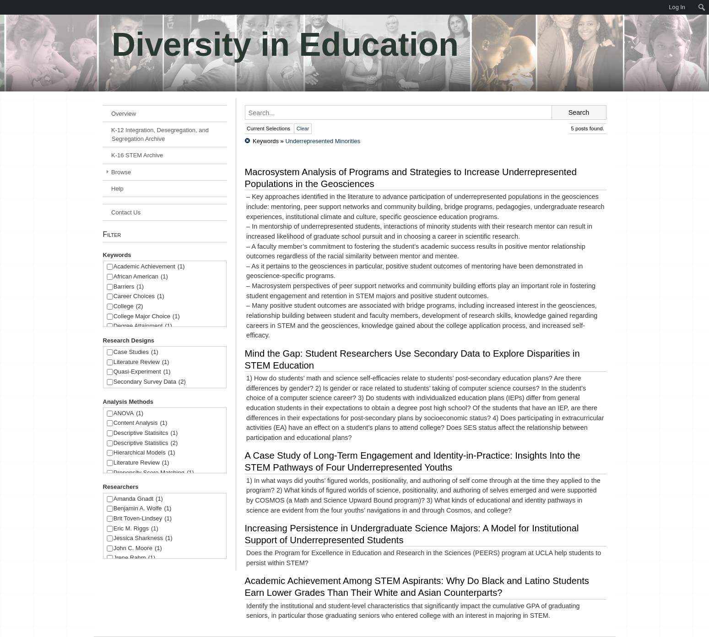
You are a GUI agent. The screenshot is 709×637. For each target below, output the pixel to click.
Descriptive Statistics (146, 443)
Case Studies (136, 352)
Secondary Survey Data (150, 382)
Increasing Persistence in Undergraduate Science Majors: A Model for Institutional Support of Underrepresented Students (412, 534)
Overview (123, 113)
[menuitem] (4, 7)
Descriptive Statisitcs (146, 433)
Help (117, 188)
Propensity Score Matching (154, 473)
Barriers (129, 287)
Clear (303, 128)
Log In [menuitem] (677, 7)
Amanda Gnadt (138, 499)
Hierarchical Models (144, 453)
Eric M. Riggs (136, 529)
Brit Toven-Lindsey (143, 518)
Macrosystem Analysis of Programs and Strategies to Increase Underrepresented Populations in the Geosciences (411, 178)
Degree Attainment (143, 326)
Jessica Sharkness (143, 538)
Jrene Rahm (135, 558)
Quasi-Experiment (142, 372)
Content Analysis (141, 423)
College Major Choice (147, 316)
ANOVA (128, 413)
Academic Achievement (149, 266)
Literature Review (141, 362)
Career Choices (139, 296)
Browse (121, 172)
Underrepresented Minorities (322, 141)
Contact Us (126, 212)
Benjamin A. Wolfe (143, 508)
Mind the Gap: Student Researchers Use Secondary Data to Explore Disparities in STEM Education (412, 359)
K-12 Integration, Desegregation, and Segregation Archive (160, 134)
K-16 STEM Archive (137, 155)
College (128, 306)
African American (141, 277)
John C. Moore (138, 548)
